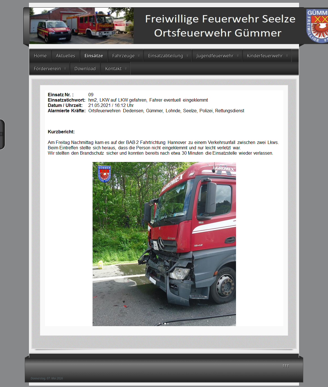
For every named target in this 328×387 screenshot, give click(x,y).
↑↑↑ (285, 365)
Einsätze (93, 55)
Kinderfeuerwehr (265, 55)
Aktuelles (65, 55)
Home (40, 55)
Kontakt (113, 68)
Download (85, 68)
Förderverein (47, 68)
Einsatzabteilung (165, 55)
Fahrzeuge (123, 55)
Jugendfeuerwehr (215, 55)
